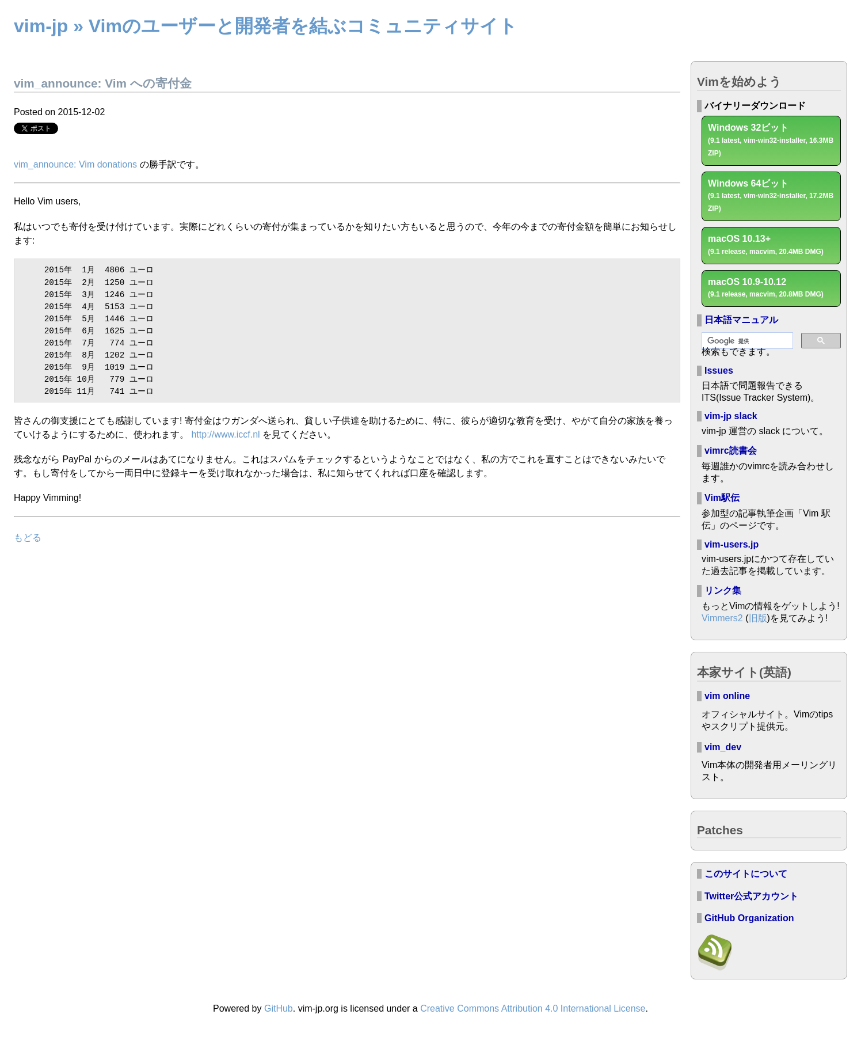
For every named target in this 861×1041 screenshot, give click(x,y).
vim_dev (722, 747)
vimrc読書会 (730, 450)
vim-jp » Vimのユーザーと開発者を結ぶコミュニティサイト (265, 26)
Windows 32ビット (770, 140)
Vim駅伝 (722, 498)
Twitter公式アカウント (751, 896)
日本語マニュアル (741, 320)
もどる (27, 531)
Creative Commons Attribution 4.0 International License (532, 1008)
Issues (718, 370)
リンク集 (722, 590)
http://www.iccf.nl (225, 428)
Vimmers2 (722, 618)
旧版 (758, 618)
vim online (727, 696)
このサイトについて (745, 874)
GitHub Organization (749, 918)
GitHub (278, 1008)
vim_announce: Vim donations (75, 164)
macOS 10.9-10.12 (766, 288)
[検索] (746, 341)
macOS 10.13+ (766, 245)
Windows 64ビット (770, 195)
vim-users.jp (731, 544)
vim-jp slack (730, 416)
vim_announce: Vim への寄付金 (103, 83)
